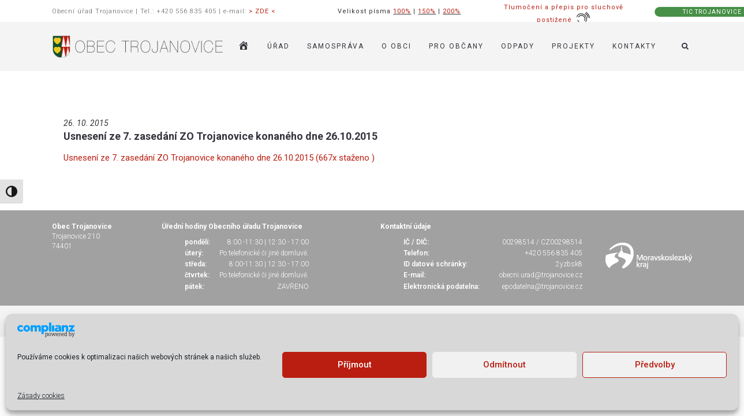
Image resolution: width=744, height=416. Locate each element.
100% (402, 11)
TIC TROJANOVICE (712, 12)
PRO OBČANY (456, 46)
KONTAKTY (634, 46)
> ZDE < (262, 11)
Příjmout (355, 364)
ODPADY (517, 46)
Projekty (573, 46)
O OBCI (397, 46)
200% (452, 11)
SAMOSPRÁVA (335, 46)
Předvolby (655, 364)
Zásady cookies (41, 396)
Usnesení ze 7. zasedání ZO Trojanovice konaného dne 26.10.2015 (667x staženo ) (219, 158)
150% (427, 11)
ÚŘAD (278, 46)
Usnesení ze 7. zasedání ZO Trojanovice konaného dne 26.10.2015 (220, 136)
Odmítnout (504, 364)
